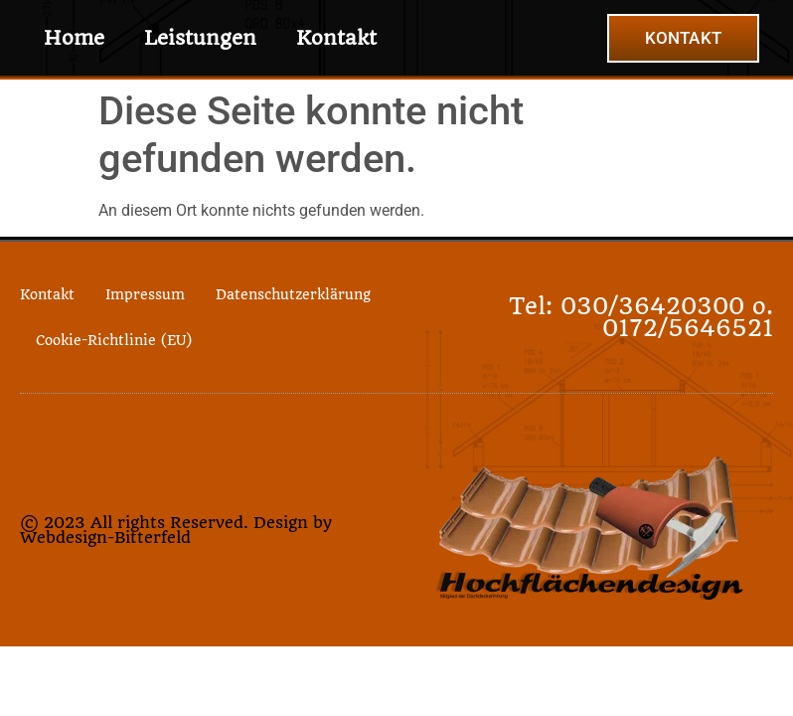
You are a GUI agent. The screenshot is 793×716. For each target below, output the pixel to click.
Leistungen (200, 38)
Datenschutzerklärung (293, 294)
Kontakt (336, 38)
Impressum (145, 294)
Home (74, 38)
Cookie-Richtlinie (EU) (114, 340)
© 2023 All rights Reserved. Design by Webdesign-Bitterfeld (176, 530)
